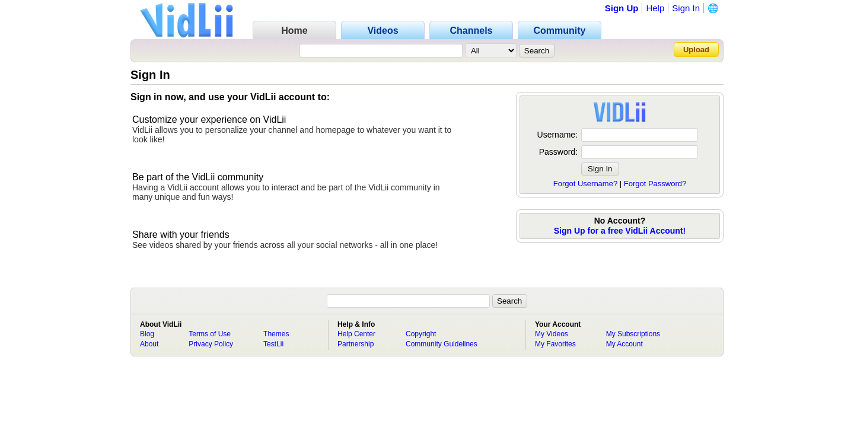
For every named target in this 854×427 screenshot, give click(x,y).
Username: (557, 134)
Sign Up (622, 8)
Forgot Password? (655, 183)
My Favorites (555, 344)
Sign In (686, 8)
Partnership (355, 344)
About (149, 344)
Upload (696, 49)
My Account (624, 344)
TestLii (273, 344)
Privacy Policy (211, 344)
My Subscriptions (633, 334)
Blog (147, 334)
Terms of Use (210, 334)
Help (655, 8)
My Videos (551, 334)
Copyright (421, 334)
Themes (276, 334)
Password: (558, 152)
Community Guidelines (441, 344)
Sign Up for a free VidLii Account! (620, 230)
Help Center (356, 334)
